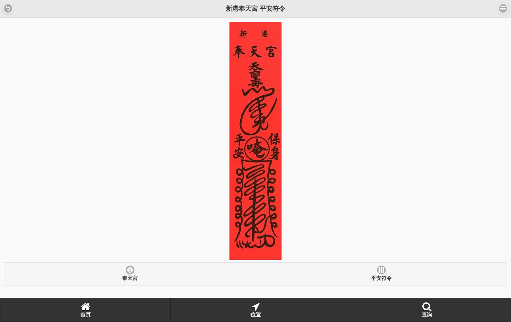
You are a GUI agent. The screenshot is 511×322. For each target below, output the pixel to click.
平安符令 (381, 278)
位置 (256, 310)
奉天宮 (130, 278)
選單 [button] (503, 8)
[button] (8, 8)
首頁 (85, 310)
